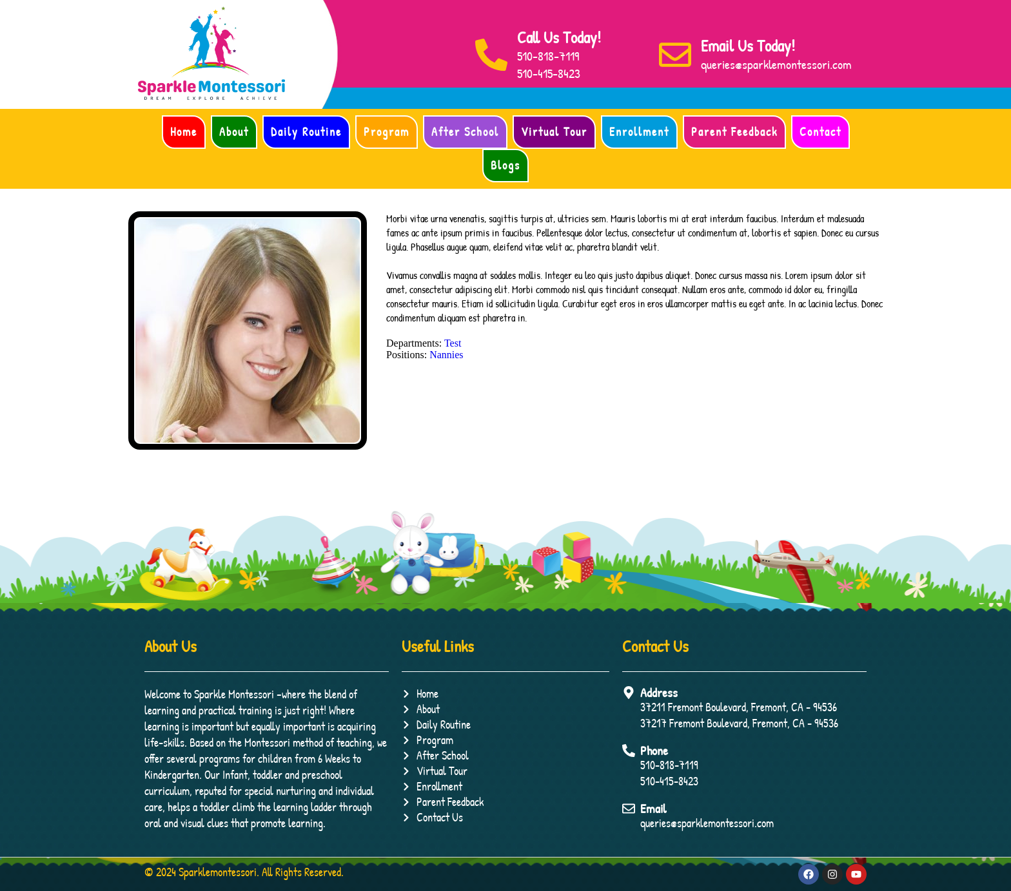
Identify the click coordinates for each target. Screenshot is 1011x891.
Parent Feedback (734, 132)
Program (386, 132)
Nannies (446, 354)
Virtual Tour (554, 132)
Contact (820, 132)
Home (183, 132)
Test (452, 343)
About (234, 132)
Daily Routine (306, 132)
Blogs (505, 165)
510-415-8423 (548, 73)
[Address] (628, 692)
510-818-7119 (548, 55)
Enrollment (639, 132)
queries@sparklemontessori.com (776, 64)
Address (659, 692)
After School (465, 132)
